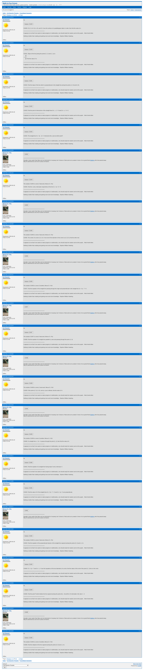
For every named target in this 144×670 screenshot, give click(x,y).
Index (4, 7)
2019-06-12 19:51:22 (8, 172)
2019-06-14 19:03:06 (8, 354)
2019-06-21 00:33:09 (8, 631)
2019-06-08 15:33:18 (8, 17)
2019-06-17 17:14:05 (8, 481)
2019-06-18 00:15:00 (8, 529)
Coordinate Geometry (26, 13)
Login (30, 7)
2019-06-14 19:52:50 (8, 376)
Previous (9, 15)
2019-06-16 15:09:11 (8, 455)
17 (19, 15)
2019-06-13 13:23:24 (8, 201)
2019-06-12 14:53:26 (8, 125)
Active (132, 9)
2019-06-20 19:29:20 (8, 608)
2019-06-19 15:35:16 (8, 557)
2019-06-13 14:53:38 (8, 223)
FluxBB (139, 665)
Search (19, 7)
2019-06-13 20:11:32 (8, 252)
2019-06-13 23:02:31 (8, 274)
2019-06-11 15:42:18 (8, 99)
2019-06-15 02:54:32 (8, 427)
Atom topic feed (137, 663)
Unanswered (138, 9)
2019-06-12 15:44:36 (8, 150)
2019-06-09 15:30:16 (8, 42)
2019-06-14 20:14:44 (8, 405)
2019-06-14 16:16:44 (8, 325)
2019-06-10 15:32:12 (8, 74)
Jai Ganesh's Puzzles (13, 13)
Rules (14, 7)
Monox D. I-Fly (7, 153)
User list (9, 7)
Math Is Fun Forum (10, 3)
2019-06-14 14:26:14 (8, 303)
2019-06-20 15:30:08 (8, 583)
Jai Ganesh (6, 20)
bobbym (92, 160)
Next (21, 15)
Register (25, 7)
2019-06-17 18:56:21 (8, 506)
